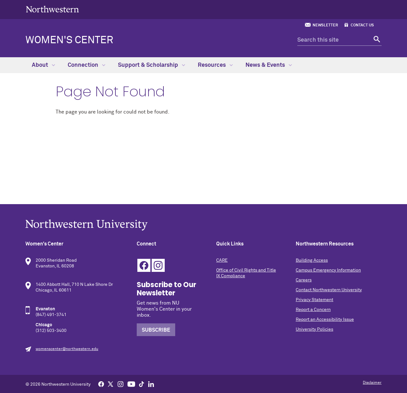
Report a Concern (313, 309)
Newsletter (325, 25)
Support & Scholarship (151, 65)
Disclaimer (372, 383)
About (43, 65)
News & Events (268, 65)
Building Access (312, 260)
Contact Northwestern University (329, 290)
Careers (304, 280)
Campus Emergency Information (328, 270)
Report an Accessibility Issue (325, 319)
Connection (86, 65)
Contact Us (362, 25)
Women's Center (69, 40)
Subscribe (156, 330)
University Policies (314, 329)
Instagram (158, 265)
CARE (222, 260)
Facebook (143, 265)
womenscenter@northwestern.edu (67, 349)
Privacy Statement (314, 300)
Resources (215, 65)
